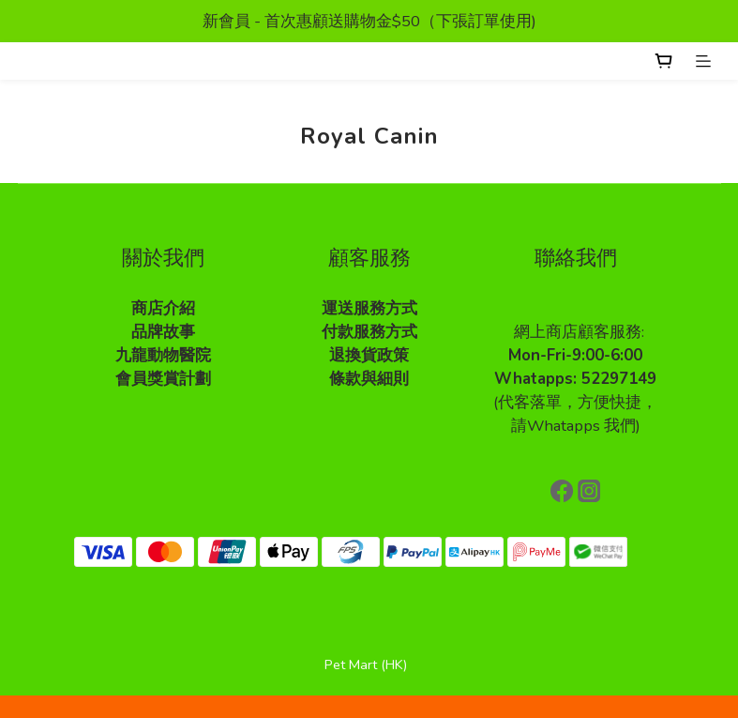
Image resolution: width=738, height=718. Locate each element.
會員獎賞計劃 (163, 379)
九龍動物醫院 (163, 355)
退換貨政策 (369, 355)
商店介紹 (163, 308)
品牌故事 (163, 332)
